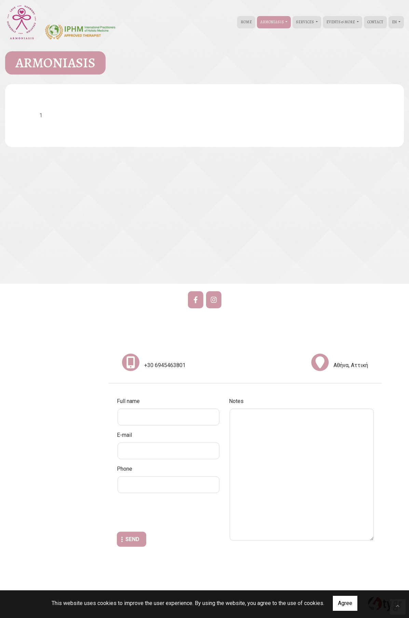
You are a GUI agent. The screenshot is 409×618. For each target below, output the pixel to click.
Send (132, 539)
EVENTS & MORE (341, 22)
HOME (246, 22)
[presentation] (169, 513)
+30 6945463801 (165, 365)
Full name (128, 401)
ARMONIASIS (272, 22)
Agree (345, 603)
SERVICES (305, 22)
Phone (124, 469)
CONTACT (375, 22)
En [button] (394, 22)
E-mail (124, 435)
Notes (236, 401)
